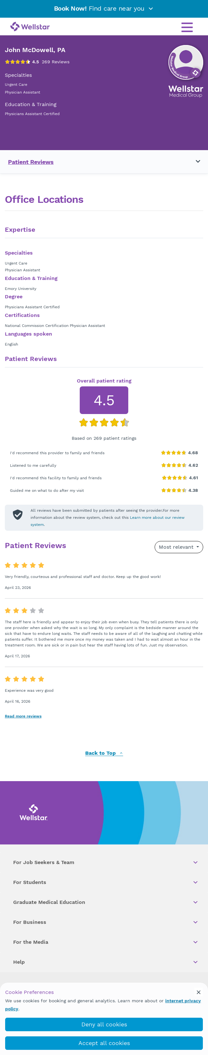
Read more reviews (23, 716)
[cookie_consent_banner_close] (198, 992)
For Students (106, 882)
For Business (106, 922)
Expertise (20, 229)
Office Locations (44, 199)
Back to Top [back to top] (104, 753)
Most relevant (177, 547)
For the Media (106, 942)
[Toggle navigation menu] (194, 161)
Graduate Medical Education (106, 902)
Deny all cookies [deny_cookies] (104, 1024)
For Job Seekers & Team (106, 862)
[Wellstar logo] (30, 27)
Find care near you (104, 8)
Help (106, 962)
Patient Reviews (31, 161)
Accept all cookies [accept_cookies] (104, 1043)
